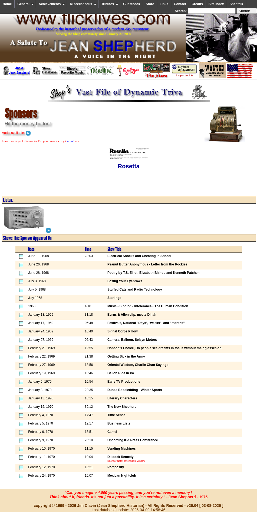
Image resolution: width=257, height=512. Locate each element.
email (70, 141)
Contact (180, 4)
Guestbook (131, 4)
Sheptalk (236, 4)
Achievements (52, 4)
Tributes (109, 4)
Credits (197, 4)
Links (164, 4)
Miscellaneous (83, 4)
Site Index (216, 4)
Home (7, 4)
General (25, 4)
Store (150, 4)
